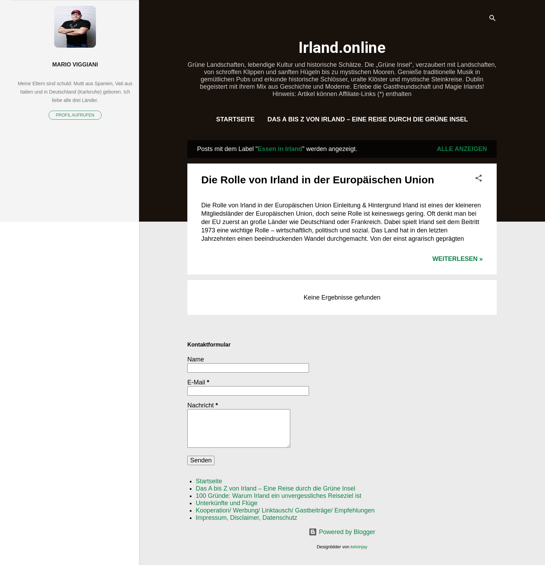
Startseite (235, 119)
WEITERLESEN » (457, 258)
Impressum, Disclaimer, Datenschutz (246, 517)
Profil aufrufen (75, 115)
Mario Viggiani (75, 64)
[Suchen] (492, 19)
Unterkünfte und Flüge (227, 503)
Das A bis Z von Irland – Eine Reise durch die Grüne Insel (367, 119)
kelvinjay (359, 546)
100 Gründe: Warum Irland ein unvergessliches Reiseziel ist (278, 495)
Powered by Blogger (342, 531)
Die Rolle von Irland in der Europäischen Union (317, 179)
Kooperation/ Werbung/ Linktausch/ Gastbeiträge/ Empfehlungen (285, 510)
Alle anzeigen (462, 148)
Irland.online (342, 47)
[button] (478, 179)
